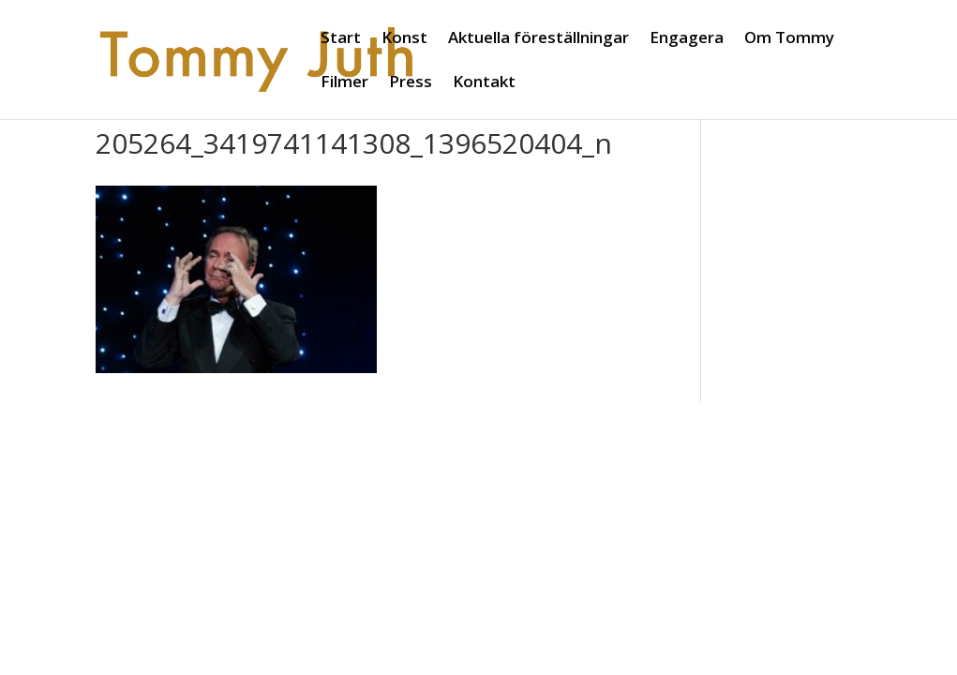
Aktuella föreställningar (538, 39)
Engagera (687, 39)
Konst (404, 39)
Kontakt (484, 83)
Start (341, 39)
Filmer (344, 83)
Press (410, 83)
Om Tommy (789, 39)
